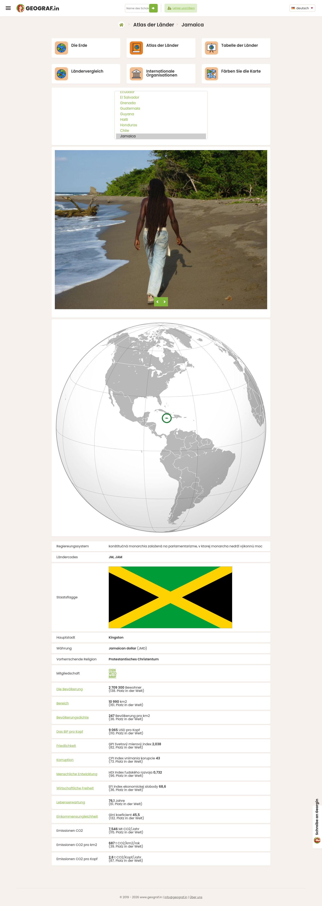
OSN (112, 670)
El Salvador (161, 97)
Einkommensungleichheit (77, 816)
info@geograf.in (175, 897)
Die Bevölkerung (69, 689)
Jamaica (161, 136)
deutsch (300, 8)
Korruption (65, 760)
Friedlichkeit (66, 745)
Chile (161, 131)
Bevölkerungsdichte (72, 717)
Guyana (161, 114)
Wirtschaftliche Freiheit (75, 788)
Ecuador (161, 92)
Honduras (161, 125)
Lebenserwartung (70, 802)
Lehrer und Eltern (181, 8)
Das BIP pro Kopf (69, 731)
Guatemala (161, 108)
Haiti (161, 119)
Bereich (62, 703)
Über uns (196, 897)
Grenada (161, 103)
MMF (112, 676)
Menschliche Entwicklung (76, 774)
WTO (112, 673)
